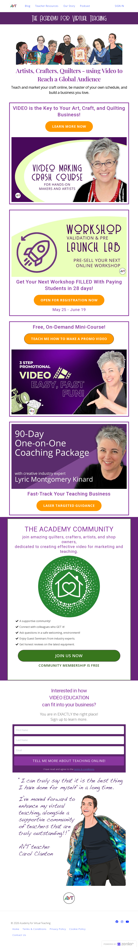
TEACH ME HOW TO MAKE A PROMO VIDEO (69, 338)
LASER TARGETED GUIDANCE (69, 505)
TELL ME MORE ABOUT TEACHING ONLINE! (69, 760)
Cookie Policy (77, 928)
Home (15, 928)
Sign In (119, 6)
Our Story (69, 6)
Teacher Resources (46, 6)
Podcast (85, 6)
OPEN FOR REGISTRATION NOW (69, 300)
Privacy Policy (58, 928)
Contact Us (19, 934)
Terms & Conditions (34, 928)
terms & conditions (84, 769)
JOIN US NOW (69, 655)
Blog (27, 6)
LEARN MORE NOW (69, 126)
